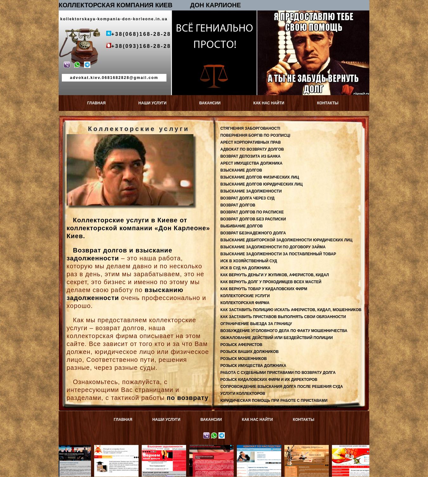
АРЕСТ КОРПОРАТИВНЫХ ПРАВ (250, 142)
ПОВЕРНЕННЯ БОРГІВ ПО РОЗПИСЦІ (255, 135)
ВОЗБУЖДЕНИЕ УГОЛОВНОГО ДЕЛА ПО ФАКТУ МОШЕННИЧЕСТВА (283, 331)
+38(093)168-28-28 (141, 46)
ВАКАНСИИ (209, 103)
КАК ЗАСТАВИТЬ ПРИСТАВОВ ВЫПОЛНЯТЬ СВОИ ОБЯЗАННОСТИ (283, 317)
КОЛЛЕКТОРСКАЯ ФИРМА (244, 303)
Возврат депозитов (70, 447)
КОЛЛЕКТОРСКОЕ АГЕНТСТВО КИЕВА (355, 449)
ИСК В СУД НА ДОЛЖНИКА (245, 268)
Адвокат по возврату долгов (117, 449)
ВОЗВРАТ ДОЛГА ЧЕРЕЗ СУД (247, 198)
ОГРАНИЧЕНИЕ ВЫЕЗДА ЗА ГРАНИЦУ (256, 324)
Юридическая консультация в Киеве (212, 449)
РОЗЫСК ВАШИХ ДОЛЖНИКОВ (249, 352)
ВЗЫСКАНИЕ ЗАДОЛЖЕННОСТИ (251, 191)
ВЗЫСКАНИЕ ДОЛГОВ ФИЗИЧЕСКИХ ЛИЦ (259, 177)
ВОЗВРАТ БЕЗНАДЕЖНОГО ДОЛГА (253, 233)
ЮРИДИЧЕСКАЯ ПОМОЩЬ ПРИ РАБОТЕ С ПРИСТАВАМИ (273, 400)
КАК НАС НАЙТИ (268, 103)
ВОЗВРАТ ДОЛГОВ (237, 205)
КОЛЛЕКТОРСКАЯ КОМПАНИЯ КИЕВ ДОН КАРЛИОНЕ (150, 5)
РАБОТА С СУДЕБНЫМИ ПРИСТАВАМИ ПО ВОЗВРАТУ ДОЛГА (278, 372)
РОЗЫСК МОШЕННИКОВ (243, 358)
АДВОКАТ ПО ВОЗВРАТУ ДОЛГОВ (252, 149)
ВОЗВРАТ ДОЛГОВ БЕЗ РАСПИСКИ (253, 219)
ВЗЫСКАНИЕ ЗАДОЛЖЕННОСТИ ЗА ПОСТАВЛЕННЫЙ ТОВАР (278, 254)
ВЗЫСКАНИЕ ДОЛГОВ (241, 170)
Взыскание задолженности (165, 449)
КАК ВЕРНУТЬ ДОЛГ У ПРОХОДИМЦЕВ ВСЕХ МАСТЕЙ (270, 282)
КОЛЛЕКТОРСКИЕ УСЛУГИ (245, 296)
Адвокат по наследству (260, 447)
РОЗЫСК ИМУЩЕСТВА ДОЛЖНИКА (253, 365)
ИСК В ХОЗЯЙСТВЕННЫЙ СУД (248, 261)
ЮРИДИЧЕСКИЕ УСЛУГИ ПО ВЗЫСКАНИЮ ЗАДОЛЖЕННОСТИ (278, 407)
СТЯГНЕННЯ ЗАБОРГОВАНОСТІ (250, 128)
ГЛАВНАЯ (96, 103)
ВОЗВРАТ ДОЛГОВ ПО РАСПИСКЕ (252, 212)
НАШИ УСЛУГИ (153, 103)
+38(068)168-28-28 (141, 34)
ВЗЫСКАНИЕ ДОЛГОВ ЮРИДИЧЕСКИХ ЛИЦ (261, 184)
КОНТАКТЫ (327, 103)
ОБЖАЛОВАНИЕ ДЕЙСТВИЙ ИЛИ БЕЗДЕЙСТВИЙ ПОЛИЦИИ (276, 338)
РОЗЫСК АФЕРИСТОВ (241, 345)
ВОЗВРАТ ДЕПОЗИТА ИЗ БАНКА (250, 156)
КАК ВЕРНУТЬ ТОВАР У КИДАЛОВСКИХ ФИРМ (263, 289)
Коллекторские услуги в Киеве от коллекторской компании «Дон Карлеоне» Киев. (138, 228)
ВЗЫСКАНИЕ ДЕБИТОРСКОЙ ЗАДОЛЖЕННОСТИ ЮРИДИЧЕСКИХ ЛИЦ (286, 240)
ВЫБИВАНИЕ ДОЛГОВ (241, 226)
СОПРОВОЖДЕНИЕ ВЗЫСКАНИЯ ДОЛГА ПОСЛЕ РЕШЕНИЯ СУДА (281, 386)
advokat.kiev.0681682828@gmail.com (114, 77)
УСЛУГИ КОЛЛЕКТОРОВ (242, 393)
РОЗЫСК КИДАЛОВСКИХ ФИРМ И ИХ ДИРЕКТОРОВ (268, 379)
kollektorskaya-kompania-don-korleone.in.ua (114, 19)
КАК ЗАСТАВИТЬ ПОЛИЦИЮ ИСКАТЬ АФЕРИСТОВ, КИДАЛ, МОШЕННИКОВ (290, 310)
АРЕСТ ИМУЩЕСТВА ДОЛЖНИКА (251, 163)
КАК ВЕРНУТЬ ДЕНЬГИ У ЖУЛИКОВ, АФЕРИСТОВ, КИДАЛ (274, 275)
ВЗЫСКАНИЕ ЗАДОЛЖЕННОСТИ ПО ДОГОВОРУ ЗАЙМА (273, 247)
